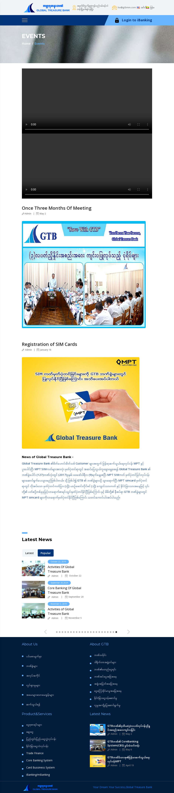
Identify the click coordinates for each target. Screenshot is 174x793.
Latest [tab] (29, 553)
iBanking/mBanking (38, 774)
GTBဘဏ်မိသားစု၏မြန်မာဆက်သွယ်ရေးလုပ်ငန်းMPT (128, 759)
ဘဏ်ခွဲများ (31, 666)
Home (26, 43)
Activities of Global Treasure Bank (61, 611)
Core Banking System (39, 760)
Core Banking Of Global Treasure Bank (64, 590)
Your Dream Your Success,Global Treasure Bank (122, 787)
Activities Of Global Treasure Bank (61, 569)
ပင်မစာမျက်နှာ (34, 656)
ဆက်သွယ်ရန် (33, 704)
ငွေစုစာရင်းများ (34, 724)
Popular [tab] (46, 553)
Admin (26, 213)
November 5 (73, 618)
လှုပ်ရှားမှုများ (33, 685)
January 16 (44, 349)
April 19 (128, 765)
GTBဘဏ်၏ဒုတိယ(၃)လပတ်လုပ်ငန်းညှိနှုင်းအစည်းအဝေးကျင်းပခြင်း (128, 728)
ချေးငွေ (29, 731)
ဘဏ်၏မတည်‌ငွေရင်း (105, 669)
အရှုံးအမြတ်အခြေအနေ (106, 683)
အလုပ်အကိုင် (33, 675)
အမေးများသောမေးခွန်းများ (40, 694)
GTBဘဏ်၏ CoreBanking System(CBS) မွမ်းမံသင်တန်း (123, 743)
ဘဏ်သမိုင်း (100, 655)
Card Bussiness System (40, 767)
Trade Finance (35, 753)
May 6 (127, 749)
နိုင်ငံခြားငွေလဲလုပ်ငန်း (37, 746)
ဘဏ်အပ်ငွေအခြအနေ (105, 676)
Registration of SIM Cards (49, 344)
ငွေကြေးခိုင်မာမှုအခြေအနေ (108, 691)
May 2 (41, 213)
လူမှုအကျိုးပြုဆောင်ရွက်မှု (107, 705)
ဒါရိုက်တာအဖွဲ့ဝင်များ (105, 662)
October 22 (73, 576)
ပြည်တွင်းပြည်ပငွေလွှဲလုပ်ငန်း (41, 739)
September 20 (74, 597)
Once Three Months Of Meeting (56, 208)
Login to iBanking (133, 20)
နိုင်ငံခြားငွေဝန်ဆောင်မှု (105, 698)
